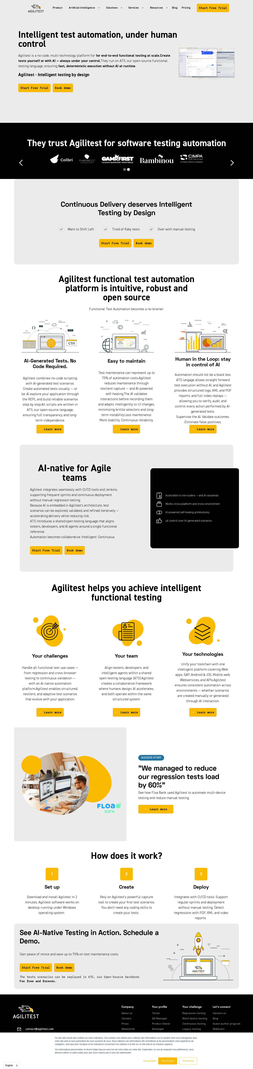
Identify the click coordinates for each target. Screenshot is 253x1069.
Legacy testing (191, 1029)
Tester (156, 1013)
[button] (83, 8)
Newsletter (128, 1029)
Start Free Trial (213, 8)
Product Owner (161, 1024)
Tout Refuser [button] (188, 1061)
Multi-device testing (194, 1018)
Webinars (219, 1029)
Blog (174, 7)
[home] (36, 8)
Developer (158, 1029)
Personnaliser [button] (149, 1061)
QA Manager (159, 1018)
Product (58, 7)
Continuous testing (194, 1024)
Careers (126, 1018)
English (9, 1065)
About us (127, 1013)
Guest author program (226, 1024)
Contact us (219, 1013)
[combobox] (12, 1065)
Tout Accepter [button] (167, 1061)
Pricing (186, 7)
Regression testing (194, 1013)
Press (125, 1024)
